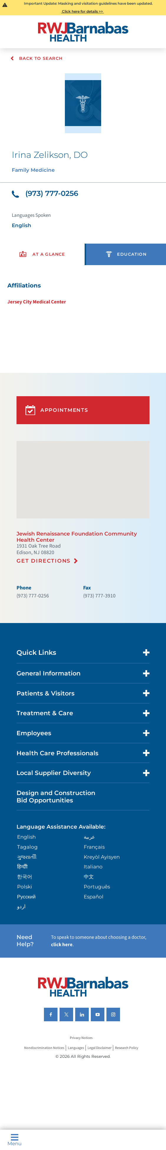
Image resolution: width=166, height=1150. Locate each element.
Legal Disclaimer (99, 1047)
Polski (24, 887)
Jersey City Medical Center (36, 301)
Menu (14, 1140)
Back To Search (36, 58)
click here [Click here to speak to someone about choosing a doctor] (62, 944)
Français (94, 847)
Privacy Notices (81, 1037)
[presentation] (42, 254)
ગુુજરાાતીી (27, 857)
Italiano (93, 867)
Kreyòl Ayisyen (102, 857)
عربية (89, 837)
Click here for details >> (82, 11)
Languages (76, 1047)
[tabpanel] (83, 293)
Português (97, 887)
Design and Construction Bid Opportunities (56, 796)
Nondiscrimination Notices (44, 1047)
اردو (21, 906)
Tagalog (27, 847)
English (26, 837)
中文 (89, 877)
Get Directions (43, 561)
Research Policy (126, 1047)
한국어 (24, 877)
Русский (26, 897)
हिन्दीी (22, 867)
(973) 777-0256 (45, 193)
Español (93, 897)
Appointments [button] (56, 410)
